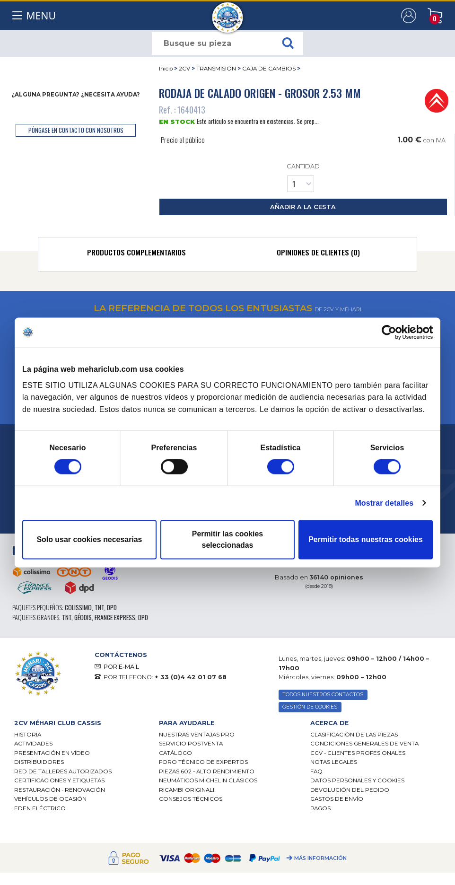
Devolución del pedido (349, 790)
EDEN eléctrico (40, 808)
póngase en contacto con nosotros (75, 130)
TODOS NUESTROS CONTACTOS (322, 695)
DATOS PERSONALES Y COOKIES (357, 780)
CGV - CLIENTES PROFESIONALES (357, 753)
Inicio (166, 68)
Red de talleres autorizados (63, 771)
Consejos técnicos (190, 799)
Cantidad (303, 177)
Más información (320, 858)
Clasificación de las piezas (354, 734)
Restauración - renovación (59, 790)
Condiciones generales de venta (364, 743)
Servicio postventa (191, 743)
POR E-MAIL (121, 666)
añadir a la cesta (303, 206)
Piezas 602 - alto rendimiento (206, 771)
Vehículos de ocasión (50, 799)
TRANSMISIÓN (216, 68)
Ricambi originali (186, 790)
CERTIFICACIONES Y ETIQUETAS (59, 780)
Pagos (320, 808)
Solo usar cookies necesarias (89, 539)
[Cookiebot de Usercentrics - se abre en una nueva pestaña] (391, 332)
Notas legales (333, 762)
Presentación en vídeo (52, 753)
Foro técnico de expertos (203, 762)
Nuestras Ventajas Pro (197, 734)
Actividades (33, 743)
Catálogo (175, 753)
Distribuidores (39, 762)
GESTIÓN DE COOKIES (309, 707)
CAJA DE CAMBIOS (269, 68)
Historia (27, 734)
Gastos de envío (336, 799)
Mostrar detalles (384, 503)
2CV (184, 68)
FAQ (316, 771)
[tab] (136, 254)
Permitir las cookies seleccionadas (227, 539)
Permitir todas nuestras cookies (365, 539)
